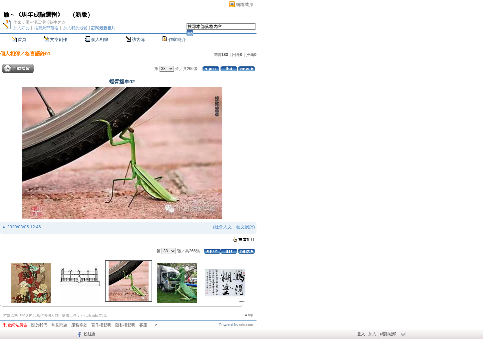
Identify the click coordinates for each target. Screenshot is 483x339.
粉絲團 (90, 334)
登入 (361, 334)
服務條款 (79, 325)
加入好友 (21, 28)
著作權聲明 (101, 325)
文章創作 (58, 39)
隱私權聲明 (125, 325)
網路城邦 (244, 4)
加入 (372, 334)
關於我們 (39, 325)
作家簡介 (177, 39)
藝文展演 (244, 226)
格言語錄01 (38, 53)
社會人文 (223, 226)
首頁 (22, 39)
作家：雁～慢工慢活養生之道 (39, 22)
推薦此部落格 (46, 28)
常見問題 (59, 325)
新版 (81, 14)
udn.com (246, 324)
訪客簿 (138, 39)
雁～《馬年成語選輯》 (33, 14)
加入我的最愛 (75, 28)
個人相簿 (99, 39)
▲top (248, 314)
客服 (143, 325)
